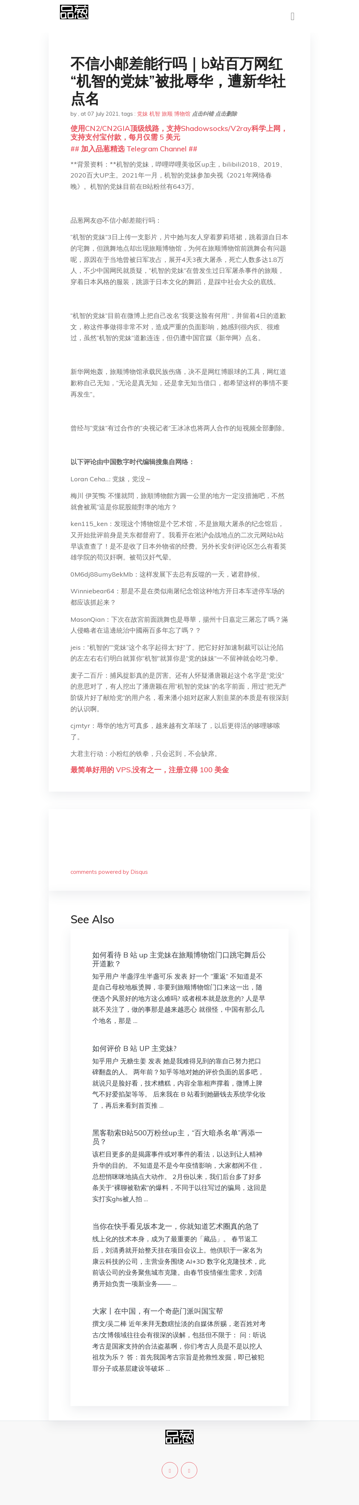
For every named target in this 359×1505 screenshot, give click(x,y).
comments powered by (109, 871)
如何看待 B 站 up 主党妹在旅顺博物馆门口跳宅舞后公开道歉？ (179, 959)
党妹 (142, 113)
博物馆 (182, 113)
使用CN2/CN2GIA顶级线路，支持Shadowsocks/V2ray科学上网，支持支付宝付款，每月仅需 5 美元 (179, 133)
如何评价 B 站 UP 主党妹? (134, 1048)
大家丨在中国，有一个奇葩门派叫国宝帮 (157, 1310)
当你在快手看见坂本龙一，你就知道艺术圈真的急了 (175, 1226)
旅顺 (167, 113)
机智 (154, 113)
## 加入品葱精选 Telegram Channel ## (133, 148)
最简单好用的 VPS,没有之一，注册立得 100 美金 (149, 769)
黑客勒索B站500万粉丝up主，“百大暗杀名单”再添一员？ (177, 1137)
